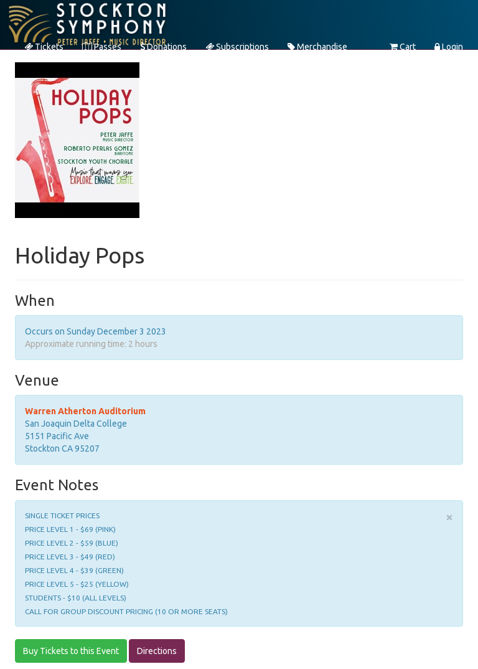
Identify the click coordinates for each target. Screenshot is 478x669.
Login (448, 47)
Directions (157, 651)
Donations (163, 47)
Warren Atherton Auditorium (85, 411)
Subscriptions (237, 47)
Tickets (43, 47)
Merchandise (317, 47)
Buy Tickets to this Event (71, 651)
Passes (101, 47)
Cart (403, 47)
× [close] (449, 516)
